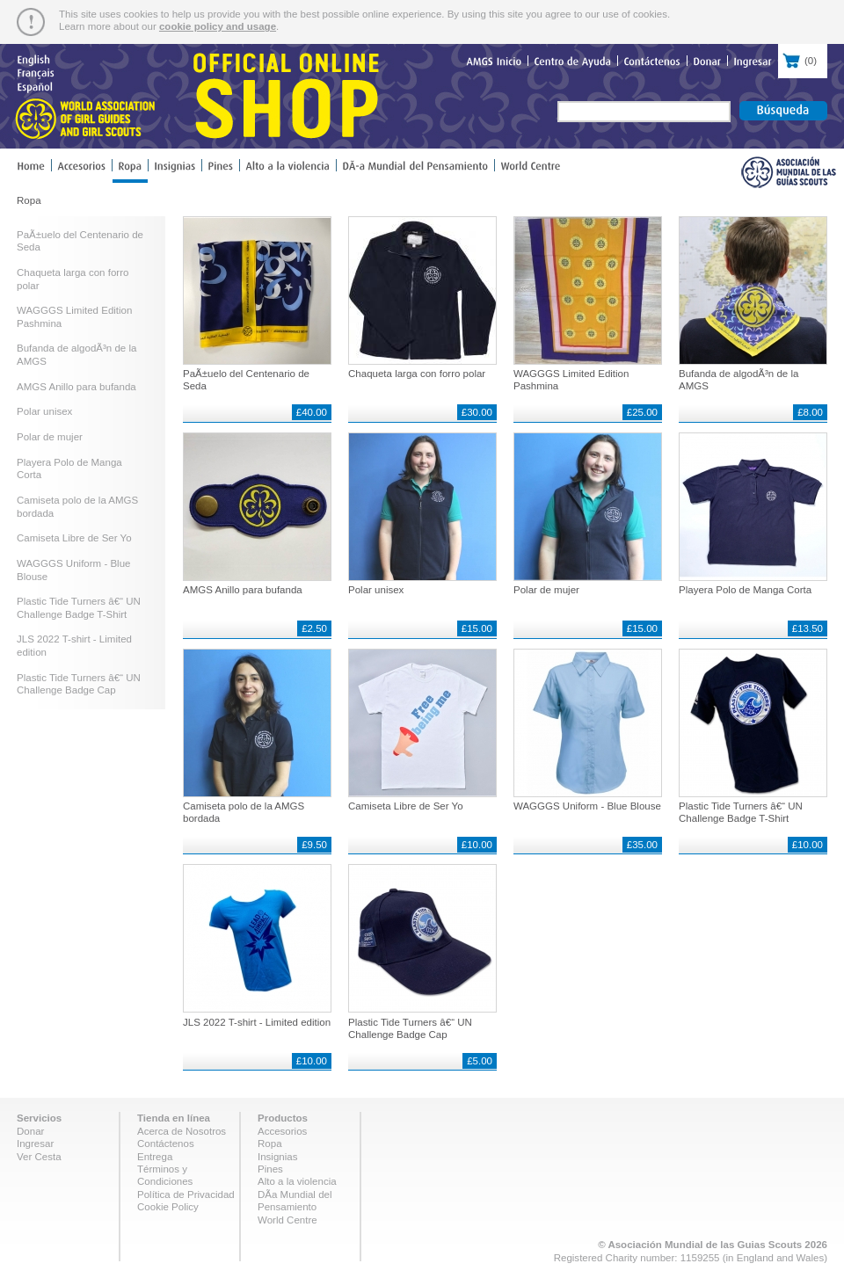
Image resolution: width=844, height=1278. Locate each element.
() (802, 59)
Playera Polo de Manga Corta (745, 590)
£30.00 (477, 412)
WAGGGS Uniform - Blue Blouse (587, 806)
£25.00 (642, 412)
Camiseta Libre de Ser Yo (74, 538)
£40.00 (311, 412)
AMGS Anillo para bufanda (76, 386)
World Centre (287, 1220)
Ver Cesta (39, 1156)
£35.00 (642, 844)
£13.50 (807, 628)
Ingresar (35, 1143)
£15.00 (477, 628)
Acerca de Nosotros (181, 1131)
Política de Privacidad (186, 1194)
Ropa (270, 1143)
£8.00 (810, 412)
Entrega (154, 1156)
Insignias (277, 1156)
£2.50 (314, 628)
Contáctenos (165, 1143)
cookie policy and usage (217, 26)
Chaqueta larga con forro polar (416, 373)
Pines (270, 1169)
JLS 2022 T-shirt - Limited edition (257, 1022)
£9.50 (314, 844)
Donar (30, 1131)
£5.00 (479, 1061)
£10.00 (477, 844)
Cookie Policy (168, 1207)
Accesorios (282, 1131)
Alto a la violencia (297, 1181)
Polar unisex (44, 411)
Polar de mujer (50, 437)
